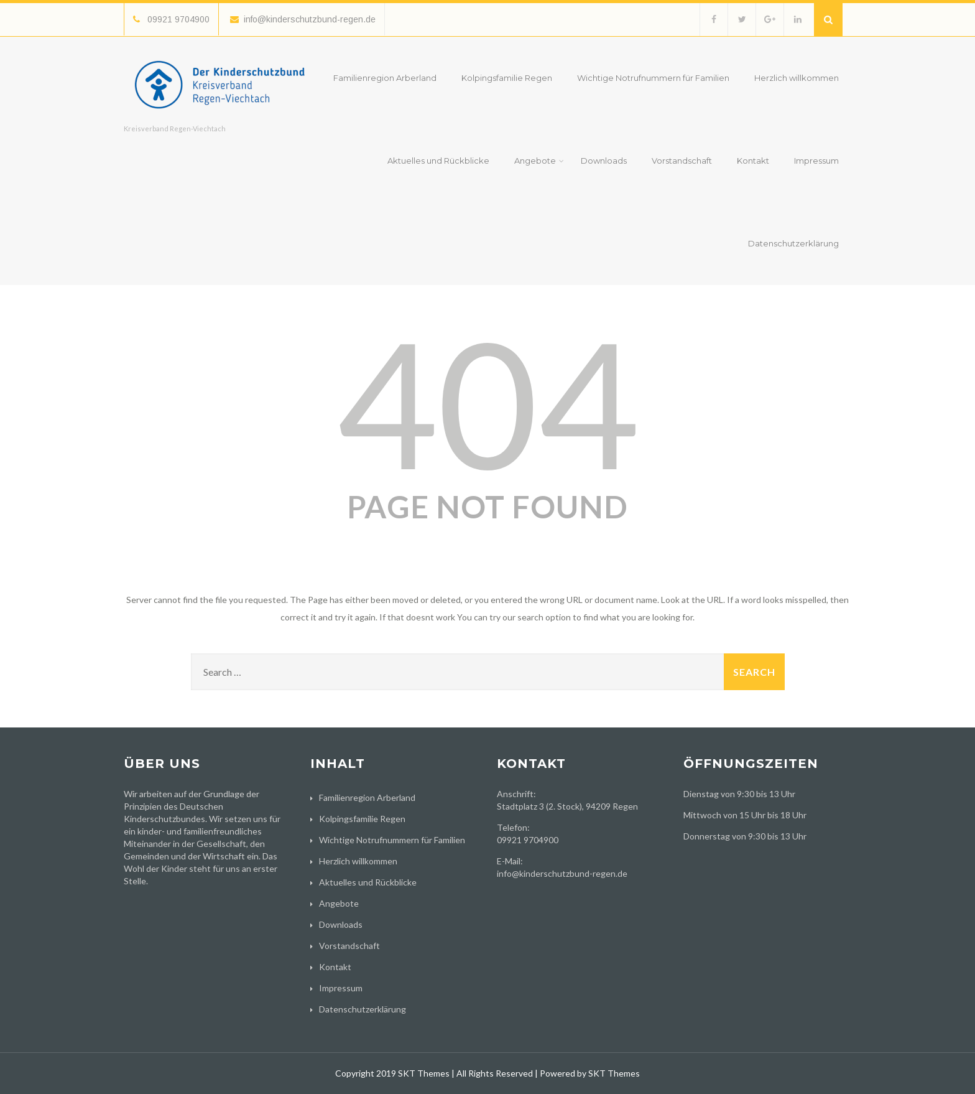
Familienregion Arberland (385, 78)
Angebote (539, 161)
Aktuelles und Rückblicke (438, 161)
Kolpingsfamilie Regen (506, 78)
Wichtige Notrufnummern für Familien (653, 78)
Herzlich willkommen (796, 78)
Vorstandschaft (682, 161)
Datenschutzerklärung (793, 243)
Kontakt (753, 161)
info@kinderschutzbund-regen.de (303, 19)
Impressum (816, 161)
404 (487, 402)
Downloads (604, 161)
